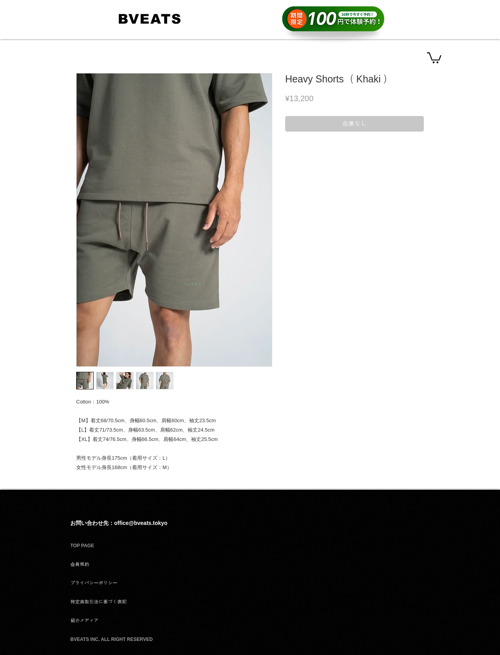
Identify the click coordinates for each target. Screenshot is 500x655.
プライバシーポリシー (93, 583)
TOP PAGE (82, 545)
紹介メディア (84, 620)
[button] (434, 57)
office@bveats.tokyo (141, 523)
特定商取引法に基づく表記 (98, 602)
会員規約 (79, 564)
